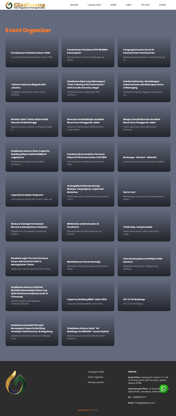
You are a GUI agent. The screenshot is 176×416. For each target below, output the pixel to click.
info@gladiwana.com (145, 402)
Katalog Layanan (96, 382)
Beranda (74, 5)
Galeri (128, 5)
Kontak (162, 5)
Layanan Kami (94, 5)
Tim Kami (145, 5)
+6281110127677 (139, 397)
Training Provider (96, 371)
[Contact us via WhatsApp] (163, 394)
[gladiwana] (16, 384)
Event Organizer (95, 377)
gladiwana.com (85, 410)
